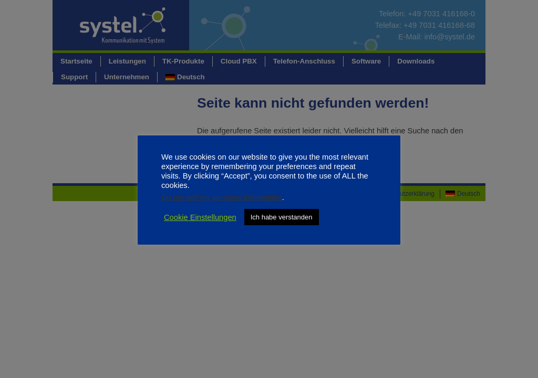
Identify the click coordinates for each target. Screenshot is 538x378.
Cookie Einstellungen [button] (200, 217)
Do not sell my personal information (221, 197)
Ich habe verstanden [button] (282, 217)
